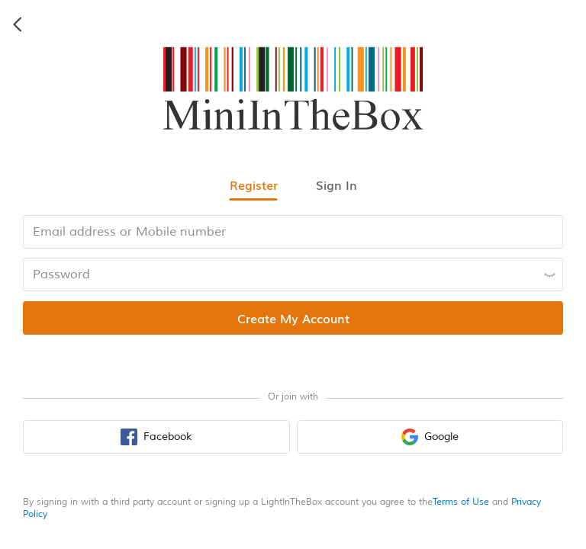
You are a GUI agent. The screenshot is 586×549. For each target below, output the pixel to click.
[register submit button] (293, 318)
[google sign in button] (430, 437)
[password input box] (293, 274)
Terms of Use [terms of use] (461, 502)
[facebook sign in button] (156, 437)
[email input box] (293, 232)
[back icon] (18, 24)
